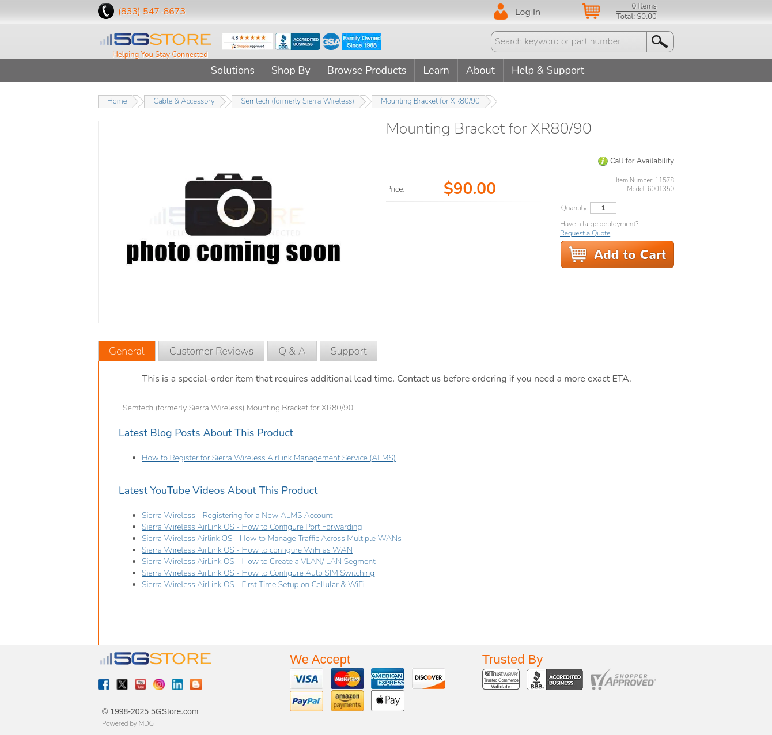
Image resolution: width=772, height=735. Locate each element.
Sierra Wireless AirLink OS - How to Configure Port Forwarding (252, 526)
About (480, 70)
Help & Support (548, 70)
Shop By (291, 70)
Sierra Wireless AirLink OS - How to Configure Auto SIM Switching (258, 573)
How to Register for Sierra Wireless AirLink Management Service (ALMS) (269, 457)
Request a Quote (585, 233)
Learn (436, 70)
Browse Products (367, 70)
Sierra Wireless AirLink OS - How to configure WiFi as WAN (247, 549)
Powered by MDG (128, 723)
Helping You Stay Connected (160, 54)
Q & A (291, 351)
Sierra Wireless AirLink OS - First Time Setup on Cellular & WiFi (253, 584)
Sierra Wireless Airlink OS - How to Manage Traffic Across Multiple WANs (272, 538)
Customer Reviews (211, 351)
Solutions (233, 70)
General (127, 351)
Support (349, 351)
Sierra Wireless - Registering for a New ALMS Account (237, 515)
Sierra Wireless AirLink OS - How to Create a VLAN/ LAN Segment (259, 561)
